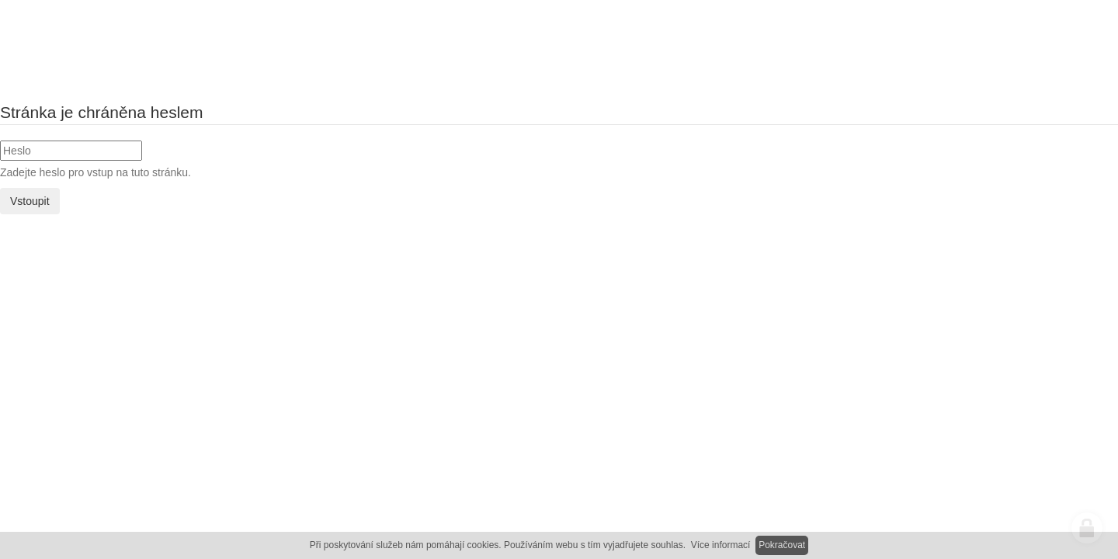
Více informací (721, 545)
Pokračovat (782, 545)
